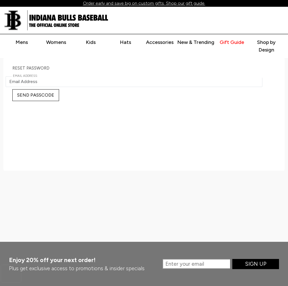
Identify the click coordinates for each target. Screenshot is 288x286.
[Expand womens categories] (56, 42)
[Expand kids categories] (91, 42)
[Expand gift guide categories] (232, 42)
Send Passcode (35, 95)
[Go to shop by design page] (266, 46)
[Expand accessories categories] (160, 42)
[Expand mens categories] (21, 42)
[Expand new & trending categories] (195, 42)
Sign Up (255, 264)
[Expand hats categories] (125, 42)
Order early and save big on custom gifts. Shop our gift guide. (144, 3)
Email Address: (25, 75)
